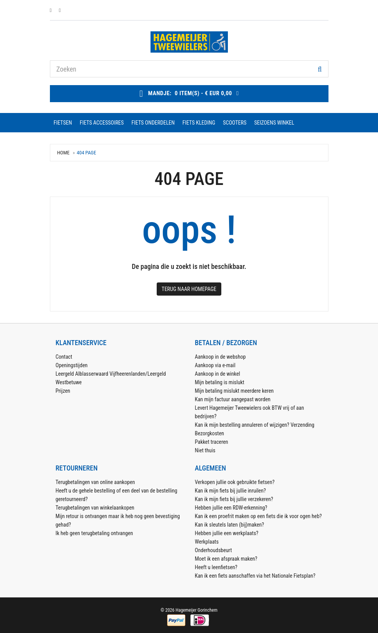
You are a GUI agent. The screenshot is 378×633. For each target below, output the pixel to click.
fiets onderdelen (153, 123)
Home (63, 153)
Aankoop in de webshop (220, 357)
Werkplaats (207, 542)
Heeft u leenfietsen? (216, 567)
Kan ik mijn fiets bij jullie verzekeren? (234, 499)
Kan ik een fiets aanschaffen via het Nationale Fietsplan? (255, 576)
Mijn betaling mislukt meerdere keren (234, 391)
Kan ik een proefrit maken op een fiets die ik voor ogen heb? (258, 516)
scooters (234, 123)
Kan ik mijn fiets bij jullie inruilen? (230, 491)
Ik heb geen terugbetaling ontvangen (94, 533)
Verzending (303, 425)
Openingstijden (72, 365)
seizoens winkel (274, 123)
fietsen (63, 123)
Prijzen (63, 391)
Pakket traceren (211, 442)
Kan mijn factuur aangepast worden (233, 399)
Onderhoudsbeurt (213, 550)
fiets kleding (199, 123)
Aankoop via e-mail (215, 365)
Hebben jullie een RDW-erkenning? (231, 508)
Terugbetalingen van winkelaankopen (95, 508)
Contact (64, 357)
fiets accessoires (102, 123)
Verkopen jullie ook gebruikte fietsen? (235, 482)
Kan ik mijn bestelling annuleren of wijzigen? (242, 425)
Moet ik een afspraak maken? (226, 559)
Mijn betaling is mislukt (220, 382)
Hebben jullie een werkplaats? (226, 533)
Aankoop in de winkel (217, 374)
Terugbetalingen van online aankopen (95, 482)
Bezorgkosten (209, 433)
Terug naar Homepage (189, 289)
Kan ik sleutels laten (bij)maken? (229, 525)
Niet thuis (205, 450)
